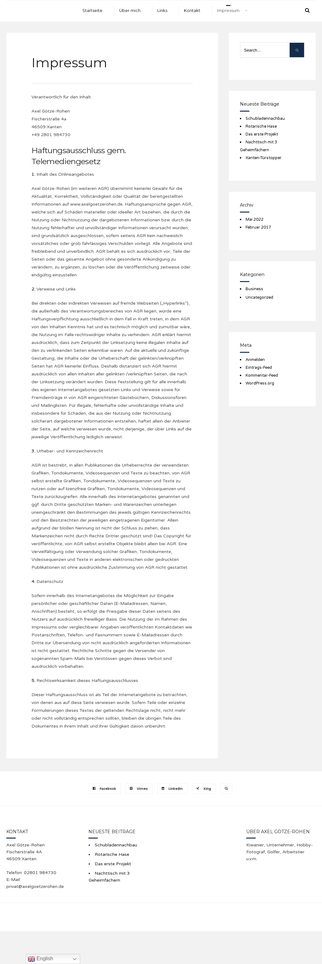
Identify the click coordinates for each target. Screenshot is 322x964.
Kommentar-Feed (262, 375)
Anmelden (255, 359)
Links (162, 10)
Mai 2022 (255, 219)
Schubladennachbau (265, 118)
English (40, 959)
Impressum (228, 10)
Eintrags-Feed (259, 367)
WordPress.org (260, 383)
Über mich (130, 10)
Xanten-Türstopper (263, 157)
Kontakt (192, 10)
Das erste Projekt (262, 134)
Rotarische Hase (261, 126)
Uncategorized (259, 297)
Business (254, 288)
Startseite (92, 10)
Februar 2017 (258, 227)
